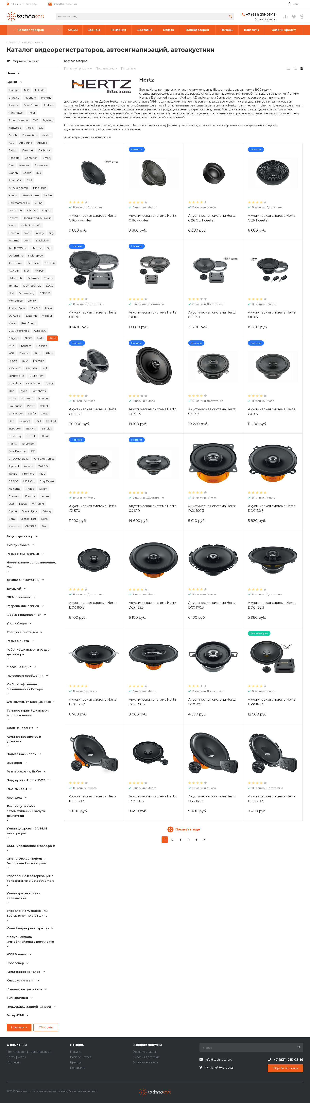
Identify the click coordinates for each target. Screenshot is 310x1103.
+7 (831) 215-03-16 (261, 14)
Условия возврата (145, 1062)
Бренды (75, 1062)
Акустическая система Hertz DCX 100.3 (212, 508)
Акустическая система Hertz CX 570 (92, 508)
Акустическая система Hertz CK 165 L (271, 315)
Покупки (76, 1052)
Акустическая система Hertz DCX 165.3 (152, 605)
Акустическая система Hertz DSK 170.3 (271, 798)
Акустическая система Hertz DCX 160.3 (92, 605)
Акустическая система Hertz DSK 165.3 (212, 798)
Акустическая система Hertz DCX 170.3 (212, 605)
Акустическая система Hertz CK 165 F (212, 315)
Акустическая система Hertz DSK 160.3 (152, 798)
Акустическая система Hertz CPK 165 (92, 411)
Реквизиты (77, 1068)
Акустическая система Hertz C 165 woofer (152, 218)
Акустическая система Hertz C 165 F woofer (92, 218)
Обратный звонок (285, 1068)
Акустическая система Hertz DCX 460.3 (271, 605)
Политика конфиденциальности (29, 1052)
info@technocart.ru (65, 3)
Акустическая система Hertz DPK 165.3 (271, 702)
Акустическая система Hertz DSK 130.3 (92, 798)
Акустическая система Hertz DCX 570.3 (92, 702)
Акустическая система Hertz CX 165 (271, 411)
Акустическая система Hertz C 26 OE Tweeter (212, 218)
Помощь (77, 1045)
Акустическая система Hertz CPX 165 (152, 411)
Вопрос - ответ (80, 1057)
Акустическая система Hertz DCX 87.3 (212, 702)
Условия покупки (147, 1045)
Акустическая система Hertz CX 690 (152, 508)
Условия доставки (146, 1057)
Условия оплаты (144, 1052)
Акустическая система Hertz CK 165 (152, 315)
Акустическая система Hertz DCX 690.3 (152, 702)
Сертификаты (16, 1057)
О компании (17, 1045)
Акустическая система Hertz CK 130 (92, 315)
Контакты (13, 1062)
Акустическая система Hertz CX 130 (212, 411)
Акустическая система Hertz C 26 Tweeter (271, 218)
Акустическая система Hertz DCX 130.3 (271, 508)
